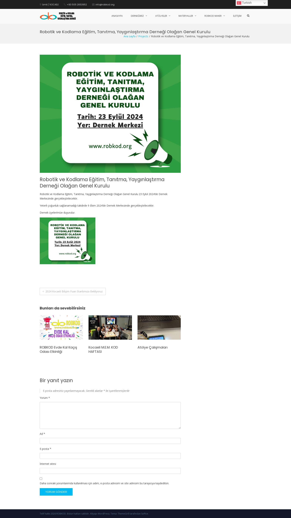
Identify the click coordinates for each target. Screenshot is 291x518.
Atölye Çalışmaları (153, 347)
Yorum (45, 398)
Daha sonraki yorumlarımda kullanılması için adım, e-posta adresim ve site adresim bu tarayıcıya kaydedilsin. (104, 483)
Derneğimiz (137, 15)
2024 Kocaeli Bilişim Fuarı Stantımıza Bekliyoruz (74, 291)
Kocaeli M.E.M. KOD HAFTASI (103, 349)
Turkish (244, 3)
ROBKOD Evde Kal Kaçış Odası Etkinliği (58, 349)
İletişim (237, 15)
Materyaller (186, 15)
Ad (42, 433)
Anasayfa (117, 15)
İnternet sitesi (48, 464)
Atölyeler (161, 15)
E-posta (45, 449)
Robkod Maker (213, 15)
